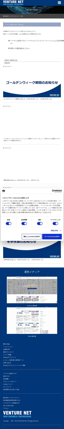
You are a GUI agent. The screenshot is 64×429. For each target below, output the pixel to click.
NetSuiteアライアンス (9, 357)
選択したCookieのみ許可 (31, 236)
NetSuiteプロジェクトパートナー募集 (14, 365)
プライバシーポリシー (10, 381)
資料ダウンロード (8, 352)
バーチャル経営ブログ (10, 373)
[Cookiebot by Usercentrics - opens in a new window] (53, 191)
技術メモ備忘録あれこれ (18, 48)
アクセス (6, 408)
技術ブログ (6, 376)
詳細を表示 (54, 230)
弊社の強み (6, 344)
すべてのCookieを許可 (52, 236)
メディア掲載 (7, 354)
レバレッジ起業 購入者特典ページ (13, 360)
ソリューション (8, 346)
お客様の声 (6, 349)
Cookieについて (7, 384)
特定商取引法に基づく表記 (11, 389)
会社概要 (6, 378)
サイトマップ (7, 387)
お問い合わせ (7, 362)
